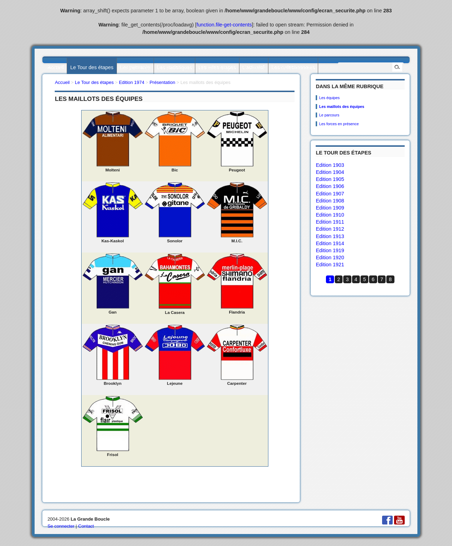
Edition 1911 (330, 222)
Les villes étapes (217, 67)
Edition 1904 (330, 172)
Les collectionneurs (293, 67)
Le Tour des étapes (91, 67)
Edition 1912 (330, 229)
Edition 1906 (330, 186)
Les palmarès (135, 67)
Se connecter (60, 526)
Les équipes (329, 98)
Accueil (55, 67)
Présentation (162, 82)
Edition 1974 (131, 82)
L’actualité (253, 67)
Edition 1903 (330, 165)
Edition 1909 (330, 208)
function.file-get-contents (224, 25)
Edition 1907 (330, 193)
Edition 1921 (330, 264)
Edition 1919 (330, 250)
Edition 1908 (330, 201)
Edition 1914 (330, 243)
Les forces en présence (339, 124)
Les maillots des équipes (341, 106)
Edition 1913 (330, 236)
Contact (86, 526)
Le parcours (329, 115)
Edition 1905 (330, 179)
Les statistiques (174, 67)
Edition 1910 (330, 215)
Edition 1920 (330, 257)
